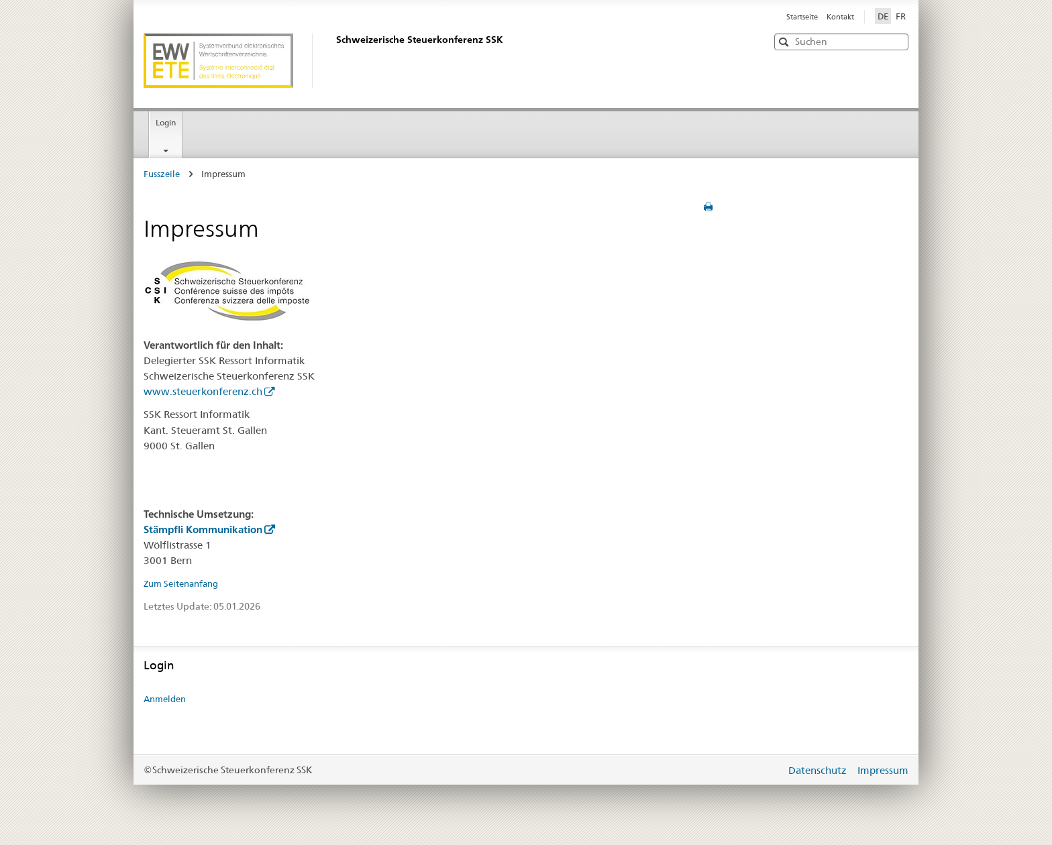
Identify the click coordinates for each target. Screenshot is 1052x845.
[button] (897, 41)
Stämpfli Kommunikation (203, 529)
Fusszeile (162, 173)
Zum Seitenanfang (181, 583)
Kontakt (840, 16)
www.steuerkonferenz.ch (203, 391)
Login (166, 122)
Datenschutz (818, 770)
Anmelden (165, 698)
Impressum (882, 770)
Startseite (803, 16)
